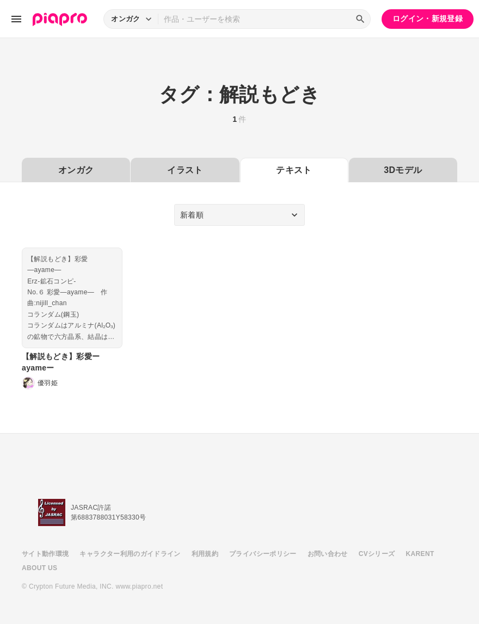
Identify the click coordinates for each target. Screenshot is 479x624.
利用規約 (205, 554)
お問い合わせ (328, 554)
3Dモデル (403, 170)
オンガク (76, 170)
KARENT (420, 554)
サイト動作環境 (45, 554)
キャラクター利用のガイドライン (129, 554)
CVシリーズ (377, 554)
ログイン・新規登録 (427, 18)
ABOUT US (39, 568)
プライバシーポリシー (263, 554)
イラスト (184, 170)
